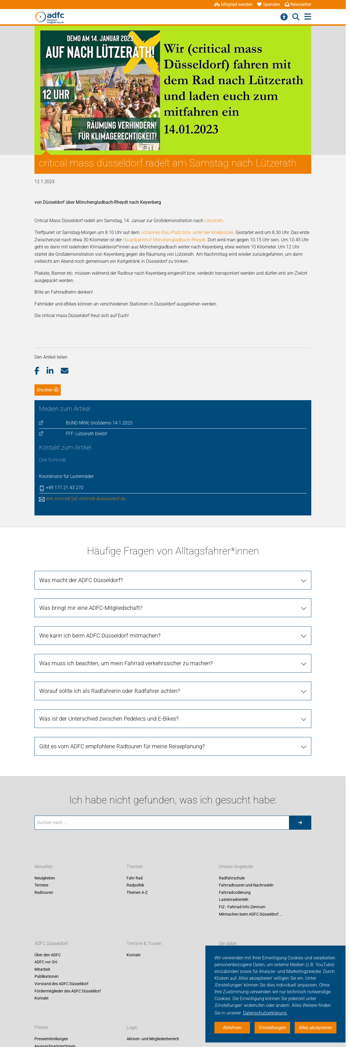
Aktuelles (43, 866)
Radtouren (43, 892)
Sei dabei (228, 943)
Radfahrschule (232, 878)
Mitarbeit (42, 969)
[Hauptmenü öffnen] (307, 17)
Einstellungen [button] (272, 1027)
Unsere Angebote (236, 866)
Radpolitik (135, 885)
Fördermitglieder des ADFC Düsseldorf (67, 991)
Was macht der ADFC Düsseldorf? (81, 580)
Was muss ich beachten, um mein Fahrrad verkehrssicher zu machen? (126, 663)
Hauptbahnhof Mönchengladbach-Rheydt (164, 239)
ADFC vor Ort (45, 962)
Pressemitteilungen (51, 1039)
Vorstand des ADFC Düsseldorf (61, 983)
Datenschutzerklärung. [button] (265, 1013)
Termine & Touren (144, 943)
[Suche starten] (300, 822)
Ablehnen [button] (232, 1027)
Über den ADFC (47, 955)
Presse (41, 1027)
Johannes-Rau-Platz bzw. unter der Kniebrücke (187, 232)
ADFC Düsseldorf (51, 943)
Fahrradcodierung (235, 892)
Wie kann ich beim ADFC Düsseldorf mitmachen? (99, 635)
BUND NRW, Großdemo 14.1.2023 (99, 423)
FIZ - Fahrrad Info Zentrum (242, 907)
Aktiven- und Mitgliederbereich (153, 1039)
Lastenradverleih (233, 900)
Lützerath (214, 220)
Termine (41, 885)
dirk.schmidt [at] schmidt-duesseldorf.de (85, 498)
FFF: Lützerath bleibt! (86, 433)
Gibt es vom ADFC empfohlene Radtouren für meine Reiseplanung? (122, 746)
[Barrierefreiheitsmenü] (284, 17)
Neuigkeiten (44, 878)
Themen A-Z (137, 892)
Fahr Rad (135, 878)
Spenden (268, 4)
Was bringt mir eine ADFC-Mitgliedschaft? (90, 607)
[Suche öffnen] (295, 17)
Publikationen (46, 976)
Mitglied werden (233, 4)
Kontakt (41, 998)
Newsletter (298, 4)
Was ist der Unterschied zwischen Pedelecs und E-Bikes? (109, 718)
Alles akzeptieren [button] (315, 1027)
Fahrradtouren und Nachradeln (246, 885)
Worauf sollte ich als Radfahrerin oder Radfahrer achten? (109, 691)
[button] (40, 371)
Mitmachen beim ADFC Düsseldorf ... (251, 914)
